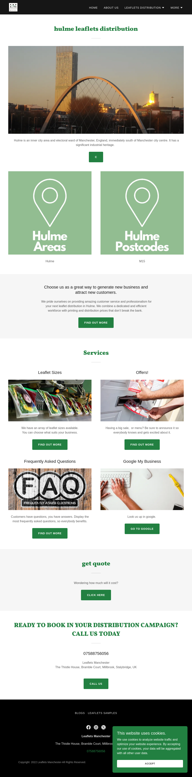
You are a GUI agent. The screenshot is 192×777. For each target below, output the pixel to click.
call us (96, 683)
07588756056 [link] (96, 751)
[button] (144, 7)
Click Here (96, 595)
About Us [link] (111, 7)
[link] (13, 7)
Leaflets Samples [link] (102, 713)
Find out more (96, 322)
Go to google (142, 528)
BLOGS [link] (80, 713)
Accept (150, 771)
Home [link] (93, 7)
